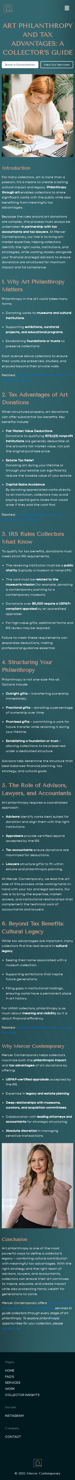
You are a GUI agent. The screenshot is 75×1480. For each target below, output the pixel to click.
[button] (67, 8)
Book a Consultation (20, 64)
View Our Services (57, 64)
